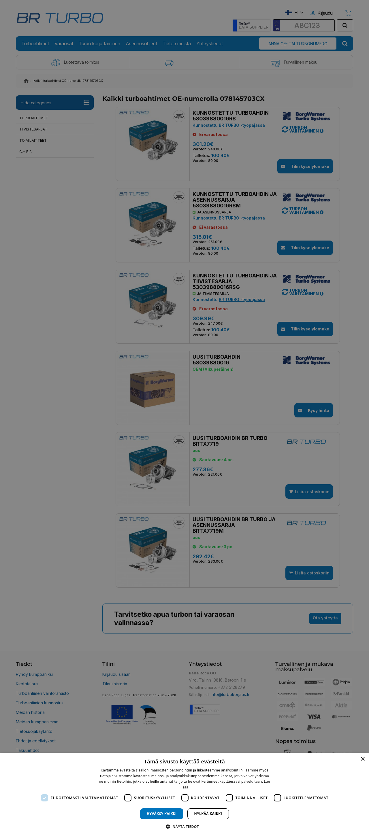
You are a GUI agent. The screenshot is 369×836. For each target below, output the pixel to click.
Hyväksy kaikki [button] (162, 813)
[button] (184, 826)
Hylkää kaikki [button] (208, 813)
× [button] (362, 759)
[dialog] (184, 794)
